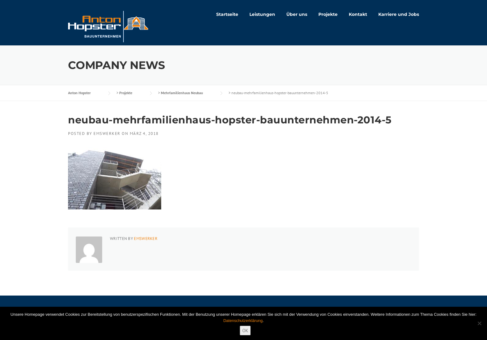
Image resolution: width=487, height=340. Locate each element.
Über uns (296, 14)
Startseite (227, 14)
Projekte (328, 14)
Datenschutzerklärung (242, 320)
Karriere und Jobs (398, 14)
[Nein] (479, 323)
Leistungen (262, 14)
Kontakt (358, 14)
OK (245, 330)
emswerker (107, 133)
